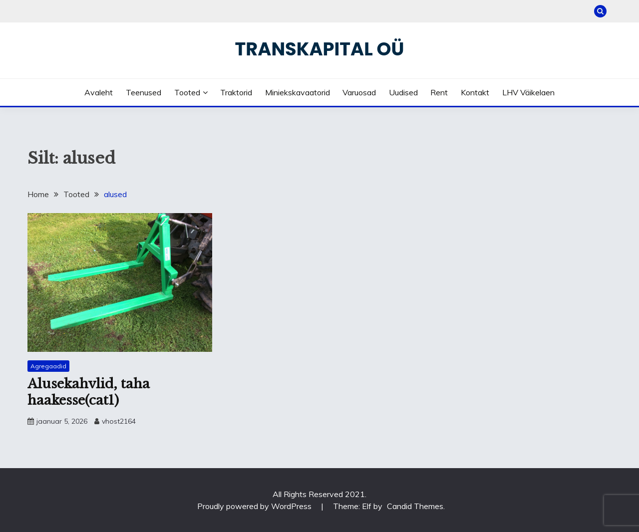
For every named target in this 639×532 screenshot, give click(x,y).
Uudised (403, 92)
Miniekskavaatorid (297, 92)
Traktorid (236, 92)
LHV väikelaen (528, 92)
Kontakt (475, 92)
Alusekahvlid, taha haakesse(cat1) (88, 392)
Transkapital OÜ (319, 49)
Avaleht (98, 92)
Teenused (143, 92)
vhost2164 (119, 421)
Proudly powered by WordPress (255, 506)
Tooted (187, 92)
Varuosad (359, 92)
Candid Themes (415, 506)
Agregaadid (48, 366)
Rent (439, 92)
